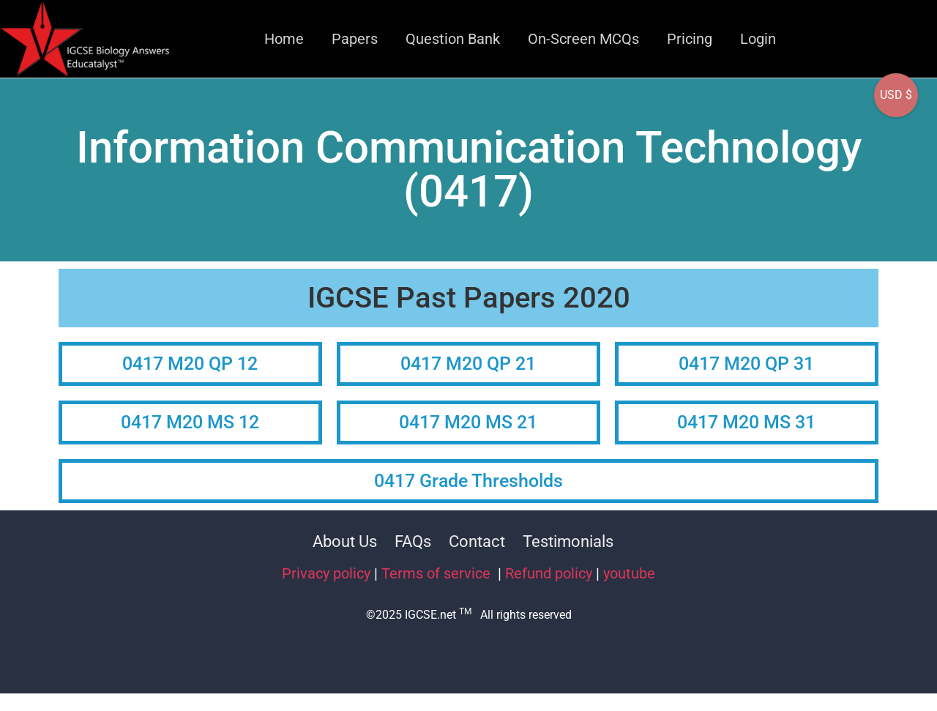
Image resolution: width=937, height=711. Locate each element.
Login (758, 39)
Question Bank (453, 39)
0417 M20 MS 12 (190, 422)
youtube (629, 573)
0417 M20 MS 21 (468, 422)
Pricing (689, 39)
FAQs (413, 541)
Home (284, 39)
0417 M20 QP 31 (746, 363)
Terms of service (437, 573)
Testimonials (568, 541)
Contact (477, 541)
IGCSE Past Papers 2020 (468, 297)
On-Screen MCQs (583, 39)
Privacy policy (326, 573)
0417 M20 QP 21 (468, 363)
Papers (355, 39)
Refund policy (548, 573)
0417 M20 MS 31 (746, 422)
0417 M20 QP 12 (190, 363)
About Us (345, 541)
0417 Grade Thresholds (468, 480)
